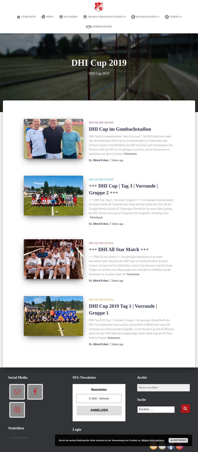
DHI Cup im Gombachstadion (120, 129)
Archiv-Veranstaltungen (104, 17)
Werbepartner (99, 27)
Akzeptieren (178, 440)
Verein (173, 17)
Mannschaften (145, 17)
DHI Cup (93, 122)
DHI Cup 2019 (106, 122)
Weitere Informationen (153, 440)
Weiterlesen (130, 153)
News (47, 17)
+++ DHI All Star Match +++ (119, 249)
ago (116, 160)
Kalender (68, 17)
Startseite (26, 17)
